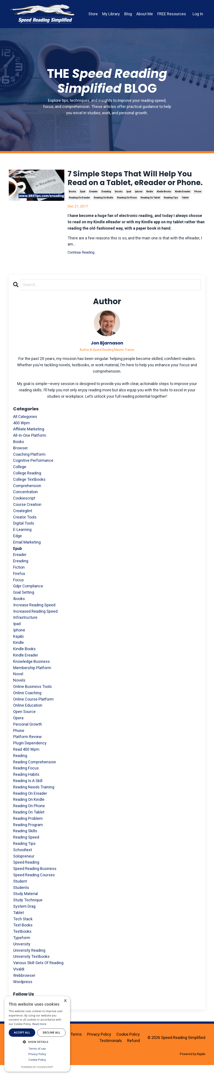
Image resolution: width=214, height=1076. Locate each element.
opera (18, 728)
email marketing (27, 553)
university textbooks (31, 967)
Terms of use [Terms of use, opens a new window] (37, 1048)
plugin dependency (30, 754)
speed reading (26, 873)
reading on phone (127, 208)
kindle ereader (182, 202)
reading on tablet (150, 208)
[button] (37, 1042)
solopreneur (23, 867)
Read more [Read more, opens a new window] (39, 1024)
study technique (27, 911)
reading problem (28, 829)
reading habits (26, 785)
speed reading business (34, 879)
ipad (128, 202)
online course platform (33, 710)
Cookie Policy (128, 1045)
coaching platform (29, 465)
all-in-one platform (29, 446)
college (19, 477)
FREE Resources (171, 14)
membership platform (32, 678)
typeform (21, 948)
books (72, 202)
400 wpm (21, 433)
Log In (198, 14)
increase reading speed (34, 616)
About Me (144, 14)
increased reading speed (35, 622)
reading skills (25, 841)
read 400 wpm (26, 760)
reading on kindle (103, 208)
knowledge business (31, 672)
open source (24, 722)
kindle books (164, 202)
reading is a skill (27, 791)
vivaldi (18, 980)
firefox (19, 584)
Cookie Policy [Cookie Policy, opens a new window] (37, 1060)
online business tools (32, 697)
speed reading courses (34, 885)
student (20, 892)
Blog (128, 14)
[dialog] (37, 1034)
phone (197, 202)
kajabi (18, 647)
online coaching (27, 703)
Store (93, 14)
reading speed (26, 848)
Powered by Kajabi (192, 1065)
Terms (76, 1045)
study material (25, 904)
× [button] (65, 1001)
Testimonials (110, 1051)
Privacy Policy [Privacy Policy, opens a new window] (37, 1054)
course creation (27, 515)
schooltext (22, 860)
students (21, 898)
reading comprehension (34, 772)
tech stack (23, 929)
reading (20, 766)
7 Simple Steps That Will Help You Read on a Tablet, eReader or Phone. (134, 184)
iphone (138, 202)
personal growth (27, 735)
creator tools (25, 527)
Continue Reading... (82, 263)
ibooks (119, 202)
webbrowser (24, 986)
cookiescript (24, 509)
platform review (27, 747)
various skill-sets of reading (38, 973)
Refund (133, 1051)
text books (23, 936)
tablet (185, 208)
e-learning (22, 540)
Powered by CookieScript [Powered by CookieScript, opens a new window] (37, 1067)
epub (82, 202)
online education (27, 716)
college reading (27, 484)
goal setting (23, 603)
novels (19, 691)
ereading (106, 202)
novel (18, 684)
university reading (29, 961)
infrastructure (25, 628)
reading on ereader (79, 208)
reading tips (171, 208)
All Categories (25, 427)
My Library (111, 14)
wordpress (22, 992)
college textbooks (29, 490)
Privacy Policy (99, 1045)
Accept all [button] (22, 1032)
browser (20, 459)
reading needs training (33, 798)
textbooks (22, 942)
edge (17, 546)
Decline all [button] (51, 1032)
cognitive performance (33, 471)
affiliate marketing (28, 440)
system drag (24, 917)
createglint (22, 521)
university (21, 955)
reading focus (26, 779)
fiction (19, 578)
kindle (149, 202)
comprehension (27, 496)
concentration (25, 502)
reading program (28, 835)
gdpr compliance (28, 597)
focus (18, 590)
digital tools (23, 534)
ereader (93, 202)
